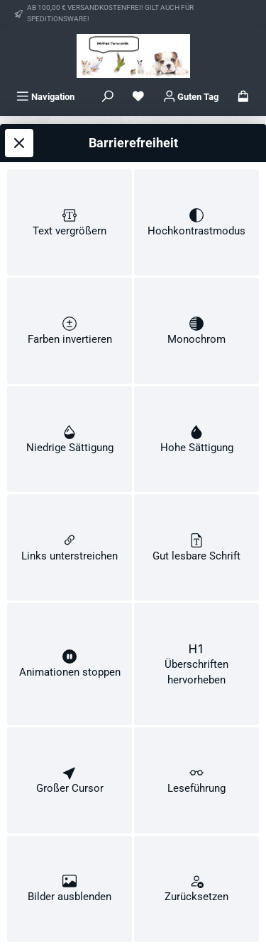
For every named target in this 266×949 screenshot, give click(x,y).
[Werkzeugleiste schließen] (19, 114)
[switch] (69, 195)
